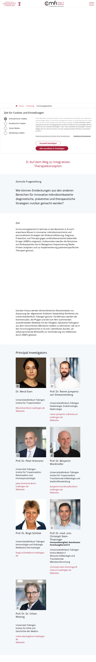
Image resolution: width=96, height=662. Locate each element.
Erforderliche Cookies (15, 22)
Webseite (20, 261)
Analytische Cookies (15, 27)
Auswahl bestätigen (48, 47)
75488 (30, 560)
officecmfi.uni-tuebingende (32, 563)
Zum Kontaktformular (29, 569)
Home (21, 10)
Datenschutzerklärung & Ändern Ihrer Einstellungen (53, 40)
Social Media (12, 32)
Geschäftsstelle (21, 591)
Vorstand (19, 598)
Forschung (30, 10)
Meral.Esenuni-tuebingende (30, 258)
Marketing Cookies (14, 37)
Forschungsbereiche (44, 10)
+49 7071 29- (23, 560)
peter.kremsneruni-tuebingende (26, 336)
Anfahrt (23, 577)
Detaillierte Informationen (82, 40)
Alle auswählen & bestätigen (52, 52)
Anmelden (58, 605)
